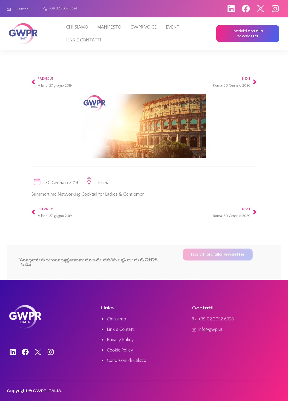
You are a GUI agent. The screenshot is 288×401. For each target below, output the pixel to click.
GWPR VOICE (143, 27)
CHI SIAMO (77, 27)
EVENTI (173, 27)
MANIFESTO (109, 27)
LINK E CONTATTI (83, 40)
